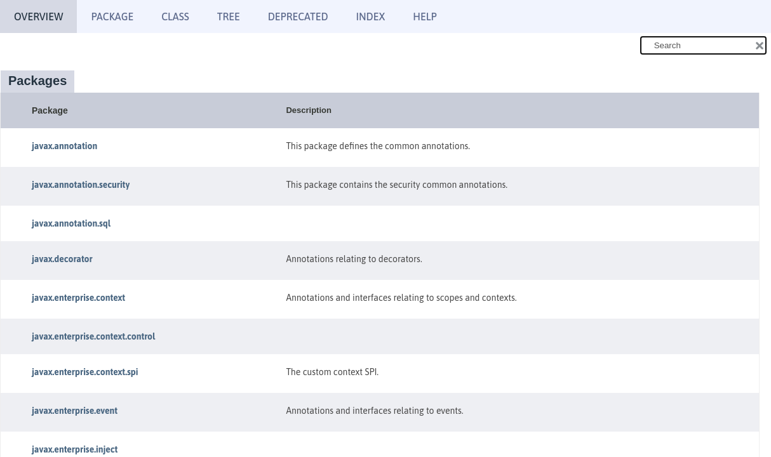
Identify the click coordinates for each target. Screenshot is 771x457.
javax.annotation (64, 146)
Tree (228, 16)
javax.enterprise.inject (74, 449)
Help (424, 16)
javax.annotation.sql (71, 223)
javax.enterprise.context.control (93, 336)
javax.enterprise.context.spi (85, 372)
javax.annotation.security (81, 185)
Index (371, 16)
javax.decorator (62, 259)
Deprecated (298, 16)
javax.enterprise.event (74, 411)
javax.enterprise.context (78, 298)
